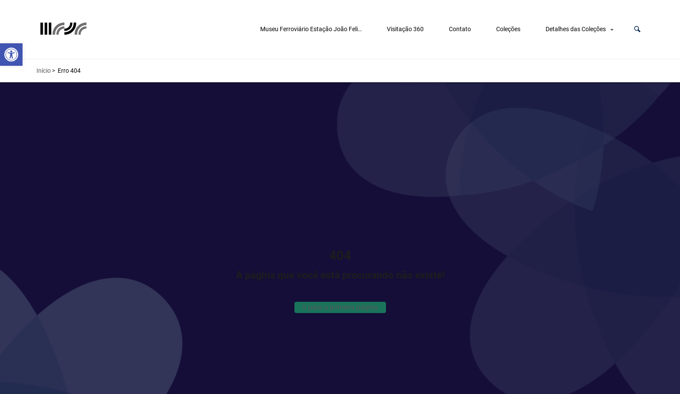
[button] (637, 29)
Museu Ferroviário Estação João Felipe (312, 29)
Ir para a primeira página (340, 307)
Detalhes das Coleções (576, 29)
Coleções (508, 29)
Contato (460, 29)
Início (43, 70)
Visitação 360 (405, 29)
